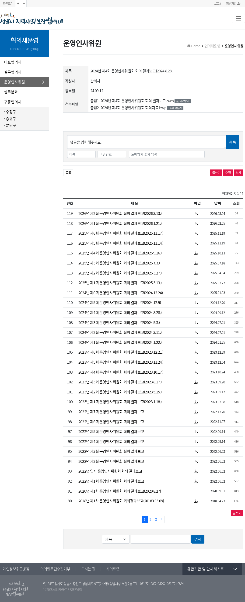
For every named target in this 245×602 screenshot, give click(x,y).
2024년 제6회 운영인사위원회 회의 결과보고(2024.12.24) (120, 292)
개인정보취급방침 (16, 569)
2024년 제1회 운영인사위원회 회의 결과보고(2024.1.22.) (119, 342)
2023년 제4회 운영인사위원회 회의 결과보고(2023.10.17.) (121, 372)
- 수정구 (10, 111)
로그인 (218, 3)
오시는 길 (88, 569)
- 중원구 (10, 118)
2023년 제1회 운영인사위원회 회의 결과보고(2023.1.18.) (119, 401)
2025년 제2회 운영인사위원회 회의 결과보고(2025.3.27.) (119, 273)
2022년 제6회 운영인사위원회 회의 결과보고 (111, 421)
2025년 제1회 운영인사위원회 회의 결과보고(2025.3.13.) (119, 282)
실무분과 (11, 92)
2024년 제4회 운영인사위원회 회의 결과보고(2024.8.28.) (119, 312)
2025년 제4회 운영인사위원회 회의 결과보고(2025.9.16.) (119, 253)
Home (193, 45)
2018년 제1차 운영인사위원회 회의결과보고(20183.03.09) (121, 501)
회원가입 (233, 3)
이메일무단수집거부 (55, 569)
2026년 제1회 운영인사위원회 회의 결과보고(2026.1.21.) (119, 223)
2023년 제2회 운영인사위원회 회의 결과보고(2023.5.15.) (119, 392)
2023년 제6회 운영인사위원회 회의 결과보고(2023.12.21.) (121, 352)
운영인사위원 (24, 82)
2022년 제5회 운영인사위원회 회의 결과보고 (111, 431)
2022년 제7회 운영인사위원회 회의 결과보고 (111, 411)
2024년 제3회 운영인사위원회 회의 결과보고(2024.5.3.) (119, 322)
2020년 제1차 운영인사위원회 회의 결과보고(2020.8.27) (119, 491)
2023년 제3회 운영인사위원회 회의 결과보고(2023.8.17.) (119, 382)
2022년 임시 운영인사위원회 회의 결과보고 (110, 471)
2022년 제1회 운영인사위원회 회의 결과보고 (111, 481)
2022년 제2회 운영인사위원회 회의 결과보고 (111, 461)
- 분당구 (10, 125)
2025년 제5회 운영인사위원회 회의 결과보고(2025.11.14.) (121, 243)
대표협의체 (12, 62)
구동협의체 (12, 102)
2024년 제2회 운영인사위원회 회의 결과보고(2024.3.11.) (119, 332)
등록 (232, 142)
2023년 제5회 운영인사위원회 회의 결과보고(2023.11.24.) (121, 362)
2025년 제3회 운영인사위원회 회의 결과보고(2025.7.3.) (119, 263)
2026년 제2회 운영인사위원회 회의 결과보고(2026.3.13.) (119, 213)
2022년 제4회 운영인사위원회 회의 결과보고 (111, 441)
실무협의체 (12, 72)
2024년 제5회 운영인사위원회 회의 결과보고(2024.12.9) (119, 302)
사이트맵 (112, 569)
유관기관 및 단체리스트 (205, 569)
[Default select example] (116, 539)
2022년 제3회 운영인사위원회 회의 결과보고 (111, 451)
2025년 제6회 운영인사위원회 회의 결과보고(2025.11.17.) (121, 233)
